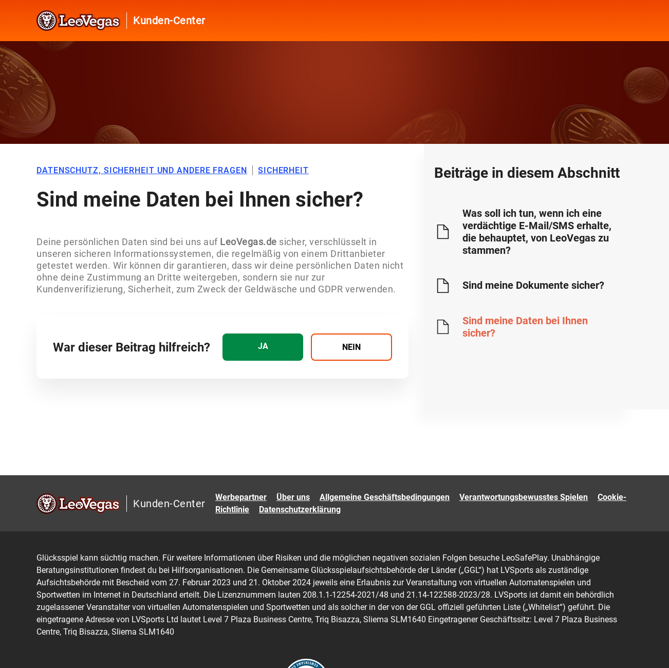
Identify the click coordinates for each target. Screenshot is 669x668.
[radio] (262, 347)
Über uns (293, 497)
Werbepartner (241, 497)
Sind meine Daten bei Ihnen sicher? (525, 326)
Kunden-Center (169, 20)
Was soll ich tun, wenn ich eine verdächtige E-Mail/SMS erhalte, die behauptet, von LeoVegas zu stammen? (536, 231)
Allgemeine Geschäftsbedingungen (385, 497)
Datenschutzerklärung (300, 509)
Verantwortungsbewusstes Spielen (523, 497)
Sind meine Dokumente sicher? (533, 285)
